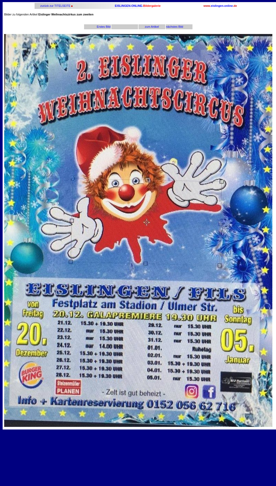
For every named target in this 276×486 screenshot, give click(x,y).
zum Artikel (152, 26)
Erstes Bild (104, 26)
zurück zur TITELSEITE (55, 5)
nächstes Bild (174, 26)
